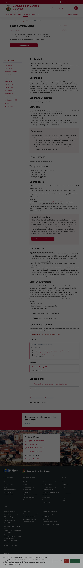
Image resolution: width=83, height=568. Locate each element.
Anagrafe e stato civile (29, 487)
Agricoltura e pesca (28, 482)
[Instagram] (61, 8)
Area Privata (7, 553)
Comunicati (65, 484)
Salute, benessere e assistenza (50, 492)
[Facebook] (55, 8)
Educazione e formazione (29, 500)
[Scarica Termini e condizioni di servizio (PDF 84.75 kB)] (45, 334)
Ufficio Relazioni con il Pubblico (12, 526)
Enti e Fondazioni (8, 492)
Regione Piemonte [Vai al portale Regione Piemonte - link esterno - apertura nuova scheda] (9, 2)
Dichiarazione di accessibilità (50, 522)
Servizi (26, 14)
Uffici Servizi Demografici (39, 367)
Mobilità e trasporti (47, 490)
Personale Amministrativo (11, 490)
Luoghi (63, 498)
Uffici (5, 482)
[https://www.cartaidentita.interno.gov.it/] (54, 384)
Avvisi (63, 487)
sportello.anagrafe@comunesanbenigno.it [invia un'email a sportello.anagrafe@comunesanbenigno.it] (43, 355)
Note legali (45, 519)
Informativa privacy (47, 514)
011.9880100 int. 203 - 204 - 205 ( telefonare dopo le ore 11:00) (50, 351)
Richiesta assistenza (28, 522)
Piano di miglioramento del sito (50, 524)
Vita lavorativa (46, 502)
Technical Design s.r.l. (14, 563)
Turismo (44, 500)
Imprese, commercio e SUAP (50, 487)
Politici (5, 487)
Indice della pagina (12, 60)
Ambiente (25, 484)
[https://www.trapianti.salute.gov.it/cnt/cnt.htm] (54, 388)
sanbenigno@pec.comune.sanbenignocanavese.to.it (12, 537)
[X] (58, 8)
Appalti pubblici (27, 490)
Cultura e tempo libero (29, 497)
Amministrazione (11, 14)
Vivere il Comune (34, 14)
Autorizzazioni (26, 492)
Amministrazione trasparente (50, 511)
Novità (20, 14)
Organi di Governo (8, 484)
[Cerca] (76, 8)
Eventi (63, 500)
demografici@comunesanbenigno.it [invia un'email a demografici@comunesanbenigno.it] (42, 353)
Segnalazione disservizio (29, 519)
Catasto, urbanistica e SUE (30, 495)
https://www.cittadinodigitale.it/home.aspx (51, 202)
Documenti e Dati (8, 495)
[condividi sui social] (63, 25)
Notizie (64, 482)
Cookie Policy (46, 516)
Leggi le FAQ (26, 511)
